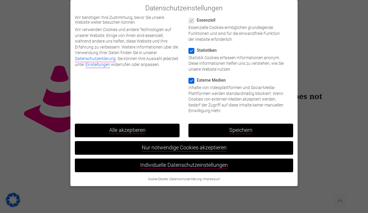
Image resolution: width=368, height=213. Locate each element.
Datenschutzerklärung (95, 53)
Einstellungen (97, 59)
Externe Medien (209, 74)
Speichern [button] (240, 125)
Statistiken (205, 44)
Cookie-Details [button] (158, 174)
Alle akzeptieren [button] (127, 125)
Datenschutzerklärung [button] (185, 174)
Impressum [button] (211, 174)
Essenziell (204, 14)
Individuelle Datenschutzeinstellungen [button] (184, 160)
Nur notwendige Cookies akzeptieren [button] (184, 142)
